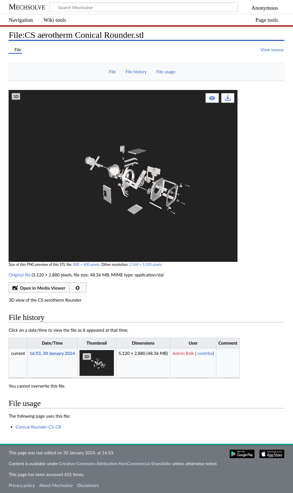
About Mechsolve (56, 485)
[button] (212, 98)
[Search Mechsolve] (143, 7)
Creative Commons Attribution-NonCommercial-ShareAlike (115, 463)
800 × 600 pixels (86, 264)
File (112, 71)
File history (136, 71)
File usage (166, 71)
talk (190, 353)
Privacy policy (22, 485)
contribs (205, 353)
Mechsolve (27, 6)
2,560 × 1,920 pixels (145, 264)
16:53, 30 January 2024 (52, 353)
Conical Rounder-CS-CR (38, 426)
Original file (20, 274)
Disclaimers (88, 485)
